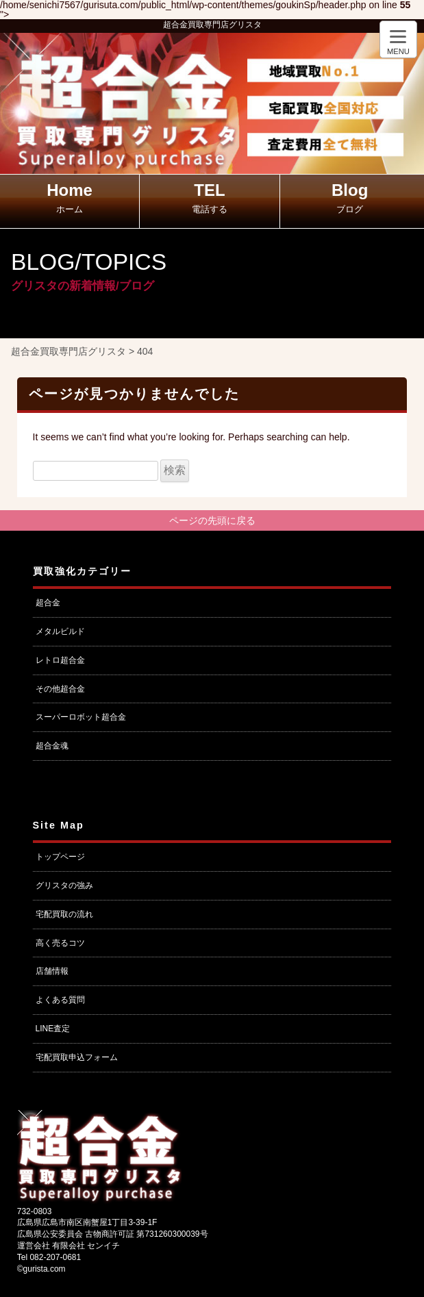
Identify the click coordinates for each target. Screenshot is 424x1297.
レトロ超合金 (60, 660)
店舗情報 (52, 971)
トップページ (60, 856)
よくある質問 (60, 1000)
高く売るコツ (60, 943)
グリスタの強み (64, 885)
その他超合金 (60, 689)
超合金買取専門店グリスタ (212, 24)
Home (69, 197)
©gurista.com (41, 1269)
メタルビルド (60, 631)
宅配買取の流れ (64, 914)
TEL (209, 197)
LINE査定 (53, 1028)
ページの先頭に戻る (212, 520)
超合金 (48, 602)
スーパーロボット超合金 (81, 717)
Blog (350, 197)
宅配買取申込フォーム (77, 1057)
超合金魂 (52, 746)
